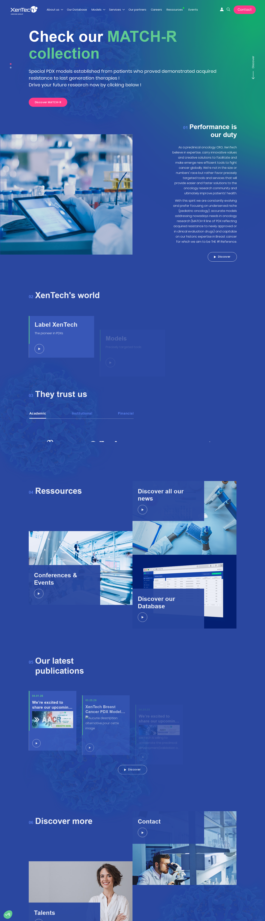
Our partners (137, 10)
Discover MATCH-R (48, 102)
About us (53, 10)
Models (96, 10)
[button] (7, 914)
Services (115, 10)
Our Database (77, 10)
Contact (245, 9)
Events (193, 10)
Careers (156, 10)
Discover (253, 64)
